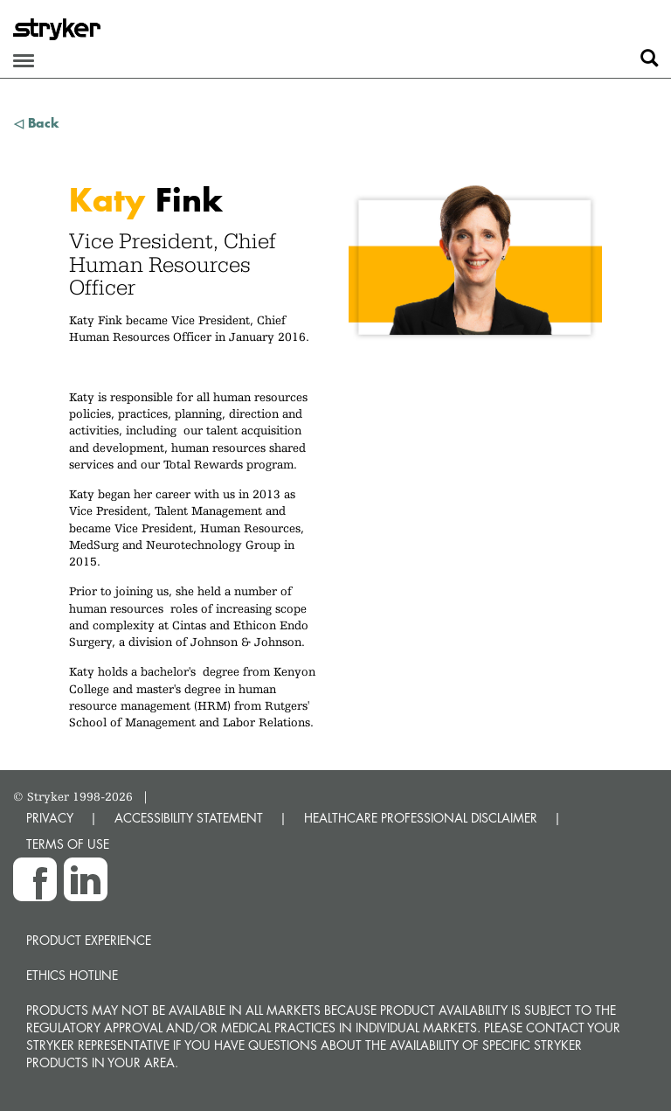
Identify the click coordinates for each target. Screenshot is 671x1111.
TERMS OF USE (67, 844)
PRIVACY (49, 817)
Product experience (88, 940)
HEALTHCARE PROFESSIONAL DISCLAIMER (420, 817)
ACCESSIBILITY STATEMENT (188, 817)
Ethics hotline (72, 975)
